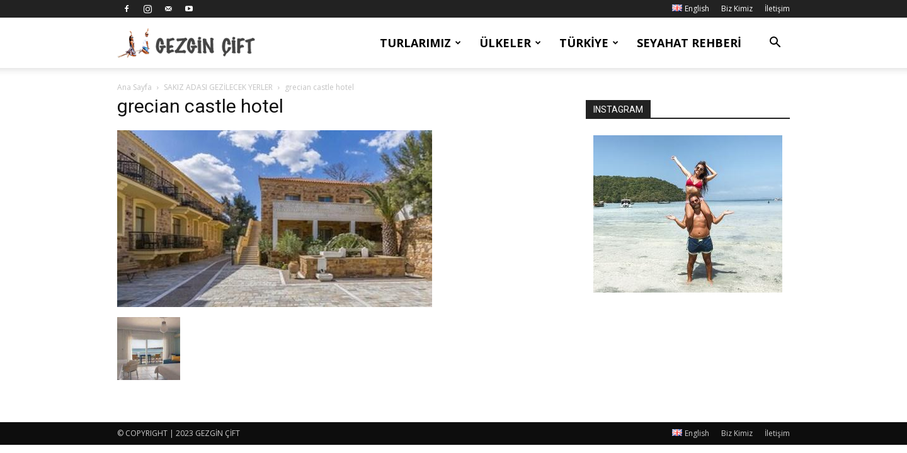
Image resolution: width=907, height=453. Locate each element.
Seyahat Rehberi (689, 42)
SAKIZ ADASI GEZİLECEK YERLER (218, 87)
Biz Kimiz (737, 8)
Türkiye (589, 42)
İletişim (777, 8)
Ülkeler (510, 42)
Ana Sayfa (134, 87)
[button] (775, 44)
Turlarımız (420, 42)
